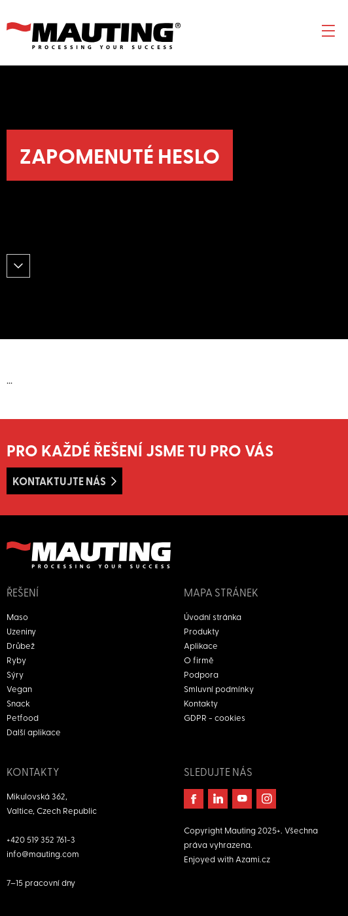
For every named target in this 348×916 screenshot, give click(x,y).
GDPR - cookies (214, 717)
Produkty (201, 630)
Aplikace (201, 645)
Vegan (19, 688)
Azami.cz (252, 858)
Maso (17, 616)
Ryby (16, 659)
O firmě (199, 659)
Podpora (201, 674)
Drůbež (21, 645)
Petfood (23, 717)
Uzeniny (21, 630)
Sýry (15, 674)
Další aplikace (34, 731)
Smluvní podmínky (219, 688)
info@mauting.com (43, 853)
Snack (18, 702)
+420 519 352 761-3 (41, 839)
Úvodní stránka (212, 616)
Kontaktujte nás (59, 480)
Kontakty (201, 702)
